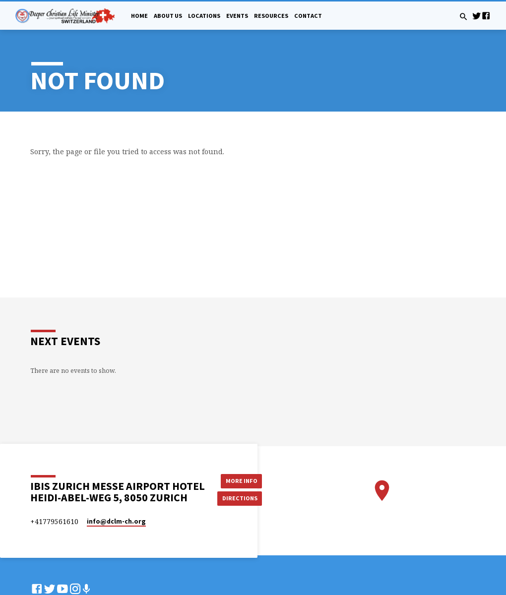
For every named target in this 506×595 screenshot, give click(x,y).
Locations (204, 15)
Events (237, 15)
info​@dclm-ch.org (116, 521)
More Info (240, 480)
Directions (240, 498)
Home (139, 15)
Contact (308, 15)
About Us (168, 15)
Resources (271, 15)
